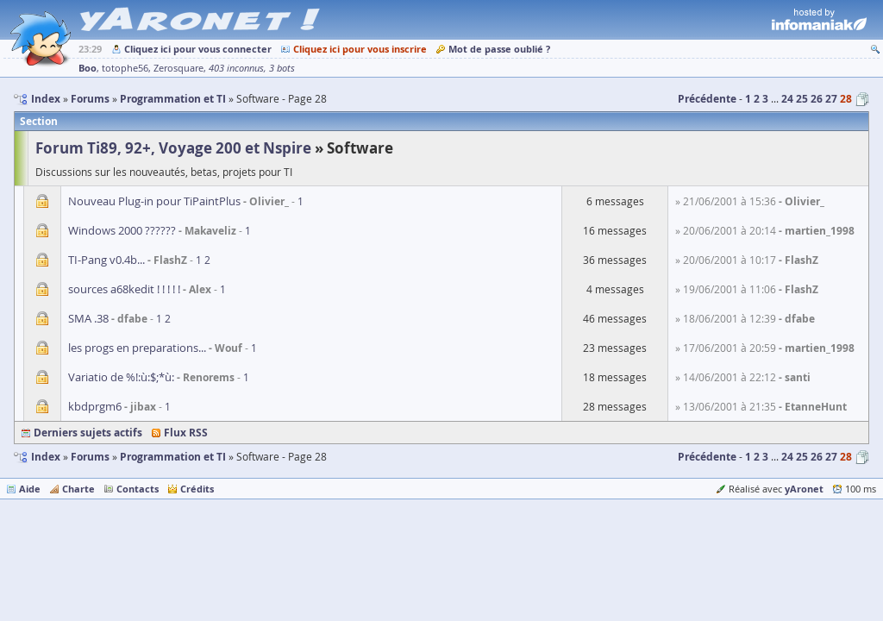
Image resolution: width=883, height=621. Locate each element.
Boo (87, 67)
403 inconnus (236, 68)
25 (802, 98)
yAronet (804, 488)
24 (787, 98)
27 (831, 98)
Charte (78, 488)
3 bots (282, 68)
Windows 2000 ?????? (122, 230)
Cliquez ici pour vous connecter (198, 48)
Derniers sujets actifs (88, 432)
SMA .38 (88, 318)
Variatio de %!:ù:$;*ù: (121, 377)
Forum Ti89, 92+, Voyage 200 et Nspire (173, 148)
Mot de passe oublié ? (499, 48)
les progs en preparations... (137, 347)
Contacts (137, 488)
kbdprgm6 (95, 406)
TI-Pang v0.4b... (106, 259)
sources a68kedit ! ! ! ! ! (124, 289)
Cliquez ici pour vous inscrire (360, 48)
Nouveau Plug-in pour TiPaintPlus (154, 201)
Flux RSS (186, 432)
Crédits (197, 488)
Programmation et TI (173, 456)
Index (45, 456)
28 (846, 98)
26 (817, 98)
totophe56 (125, 68)
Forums (90, 456)
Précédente (707, 98)
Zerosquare (178, 68)
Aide (30, 488)
